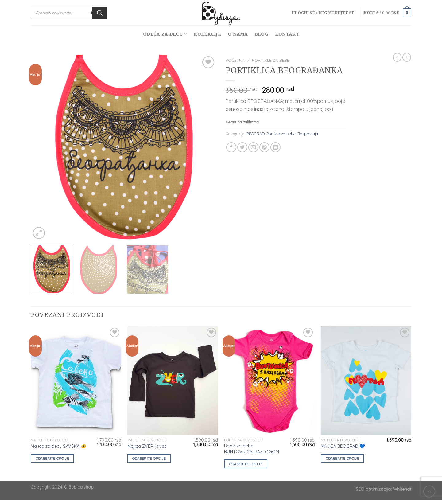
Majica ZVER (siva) (146, 446)
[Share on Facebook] (231, 147)
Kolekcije (207, 34)
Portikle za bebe (270, 60)
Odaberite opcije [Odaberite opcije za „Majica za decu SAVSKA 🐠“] (52, 458)
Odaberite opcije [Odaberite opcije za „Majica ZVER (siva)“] (149, 458)
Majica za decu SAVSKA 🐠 (58, 446)
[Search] (99, 13)
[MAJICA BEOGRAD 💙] (366, 380)
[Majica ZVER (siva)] (172, 380)
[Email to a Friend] (253, 147)
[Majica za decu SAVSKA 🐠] (76, 380)
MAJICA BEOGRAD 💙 (343, 446)
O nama (238, 34)
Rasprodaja (307, 133)
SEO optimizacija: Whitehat (383, 489)
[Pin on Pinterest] (264, 147)
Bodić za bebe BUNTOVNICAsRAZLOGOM (251, 449)
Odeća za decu (165, 34)
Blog (261, 34)
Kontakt (287, 34)
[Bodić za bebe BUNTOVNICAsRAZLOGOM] (269, 380)
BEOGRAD (255, 133)
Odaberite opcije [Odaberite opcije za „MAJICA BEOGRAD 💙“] (342, 458)
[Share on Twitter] (242, 147)
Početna (235, 60)
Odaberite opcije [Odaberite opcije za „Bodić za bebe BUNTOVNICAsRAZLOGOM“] (246, 464)
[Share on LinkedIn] (275, 147)
